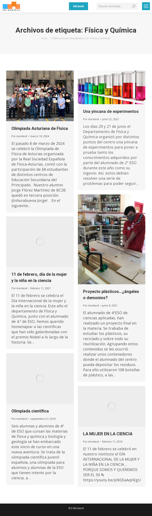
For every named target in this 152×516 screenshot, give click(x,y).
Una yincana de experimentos (111, 111)
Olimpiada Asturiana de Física (39, 128)
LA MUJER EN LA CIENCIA (107, 433)
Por (19, 136)
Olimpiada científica (30, 411)
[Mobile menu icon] (146, 6)
